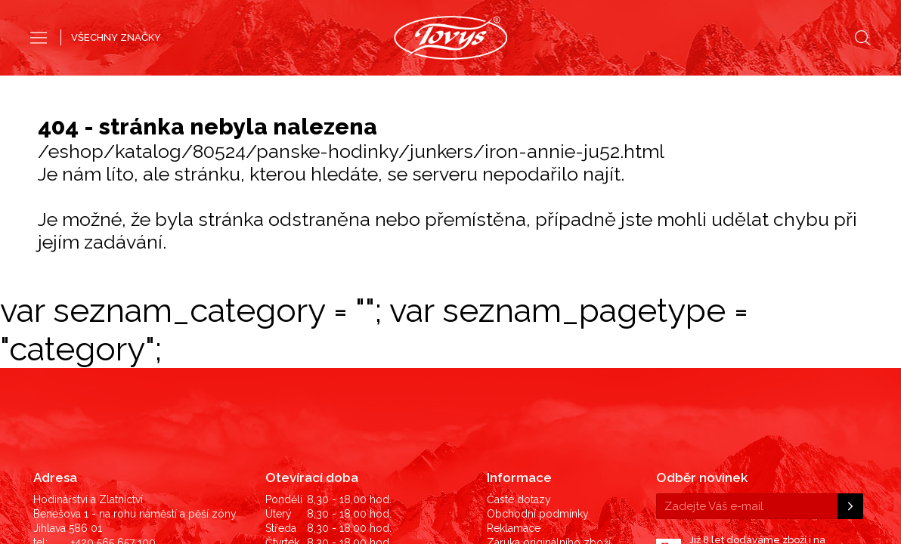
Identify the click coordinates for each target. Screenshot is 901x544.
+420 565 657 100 (113, 377)
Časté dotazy (519, 334)
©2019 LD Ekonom (818, 435)
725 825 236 (101, 391)
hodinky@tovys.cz (116, 406)
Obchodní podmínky (538, 348)
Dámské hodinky (504, 82)
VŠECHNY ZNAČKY (116, 37)
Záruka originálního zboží (549, 377)
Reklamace (513, 363)
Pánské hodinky (395, 82)
